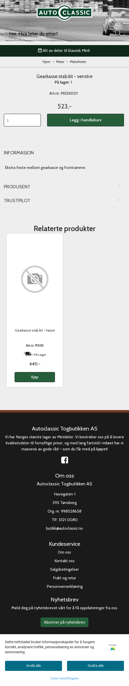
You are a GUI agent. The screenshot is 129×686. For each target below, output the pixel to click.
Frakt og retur (64, 577)
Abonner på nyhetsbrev (64, 622)
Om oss (64, 552)
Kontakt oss (64, 560)
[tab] (64, 153)
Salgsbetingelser (64, 569)
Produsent (17, 187)
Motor (58, 62)
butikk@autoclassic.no (64, 528)
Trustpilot (17, 200)
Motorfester (76, 62)
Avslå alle (33, 666)
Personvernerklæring (65, 586)
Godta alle (96, 666)
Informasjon (19, 153)
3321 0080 (68, 519)
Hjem (46, 62)
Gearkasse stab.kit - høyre (35, 330)
